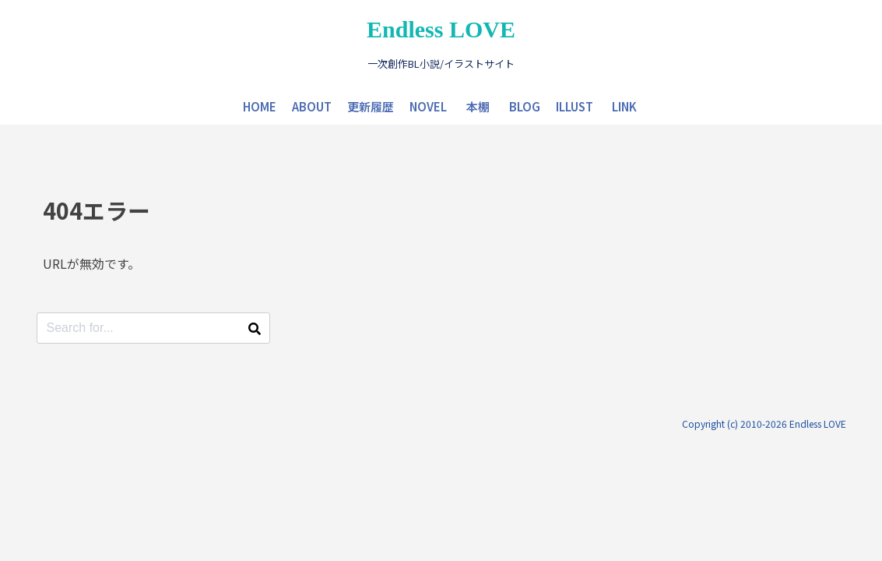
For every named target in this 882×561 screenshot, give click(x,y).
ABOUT (312, 106)
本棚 (478, 106)
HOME (259, 106)
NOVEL (428, 106)
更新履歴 (370, 106)
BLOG (524, 106)
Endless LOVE (441, 29)
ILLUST (574, 106)
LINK (624, 106)
